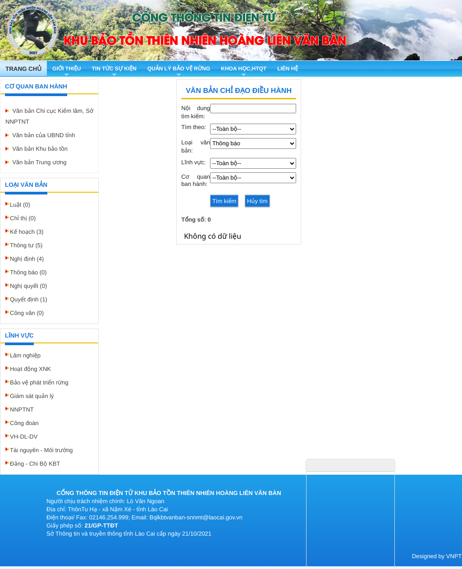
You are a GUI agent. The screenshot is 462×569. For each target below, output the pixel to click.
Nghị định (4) (27, 258)
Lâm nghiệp (25, 355)
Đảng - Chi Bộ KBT (35, 463)
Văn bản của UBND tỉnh (43, 135)
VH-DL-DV (23, 436)
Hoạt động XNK (30, 368)
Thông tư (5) (26, 245)
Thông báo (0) (28, 272)
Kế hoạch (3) (27, 231)
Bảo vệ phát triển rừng (39, 382)
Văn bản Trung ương (39, 162)
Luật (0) (20, 204)
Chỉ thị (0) (23, 218)
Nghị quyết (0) (28, 285)
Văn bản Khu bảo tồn (40, 148)
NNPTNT (22, 409)
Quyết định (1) (28, 299)
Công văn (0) (27, 313)
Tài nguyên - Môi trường (41, 450)
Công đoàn (24, 423)
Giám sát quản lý (32, 396)
